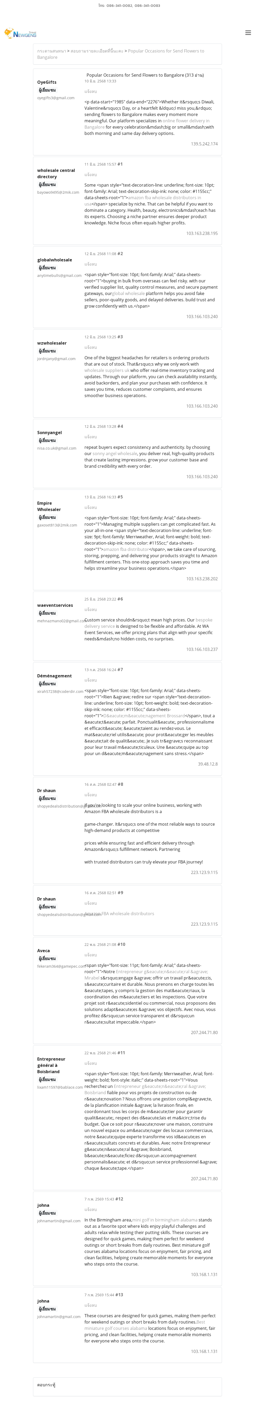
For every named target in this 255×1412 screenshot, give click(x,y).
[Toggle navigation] (248, 33)
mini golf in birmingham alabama (165, 1220)
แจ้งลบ (90, 91)
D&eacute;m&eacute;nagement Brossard (144, 716)
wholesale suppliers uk (106, 370)
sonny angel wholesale (115, 453)
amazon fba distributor (126, 549)
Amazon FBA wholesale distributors (119, 913)
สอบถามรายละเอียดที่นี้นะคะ (97, 51)
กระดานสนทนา (51, 51)
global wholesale (128, 293)
